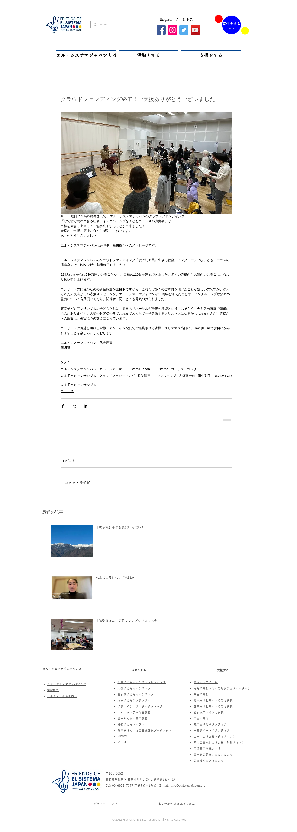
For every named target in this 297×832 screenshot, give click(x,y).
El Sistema (160, 369)
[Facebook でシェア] (63, 406)
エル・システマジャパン (78, 369)
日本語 (187, 19)
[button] (87, 55)
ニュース (67, 391)
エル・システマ (110, 369)
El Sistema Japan (137, 369)
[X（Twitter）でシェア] (74, 406)
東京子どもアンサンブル (78, 376)
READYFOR (223, 376)
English (166, 19)
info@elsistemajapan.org (188, 785)
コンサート (195, 369)
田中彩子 (204, 376)
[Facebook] (161, 30)
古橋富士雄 (187, 376)
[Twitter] (183, 30)
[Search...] (104, 24)
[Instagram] (172, 30)
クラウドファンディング (117, 376)
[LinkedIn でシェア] (85, 406)
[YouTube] (195, 30)
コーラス (177, 369)
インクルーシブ (164, 376)
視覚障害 (144, 376)
